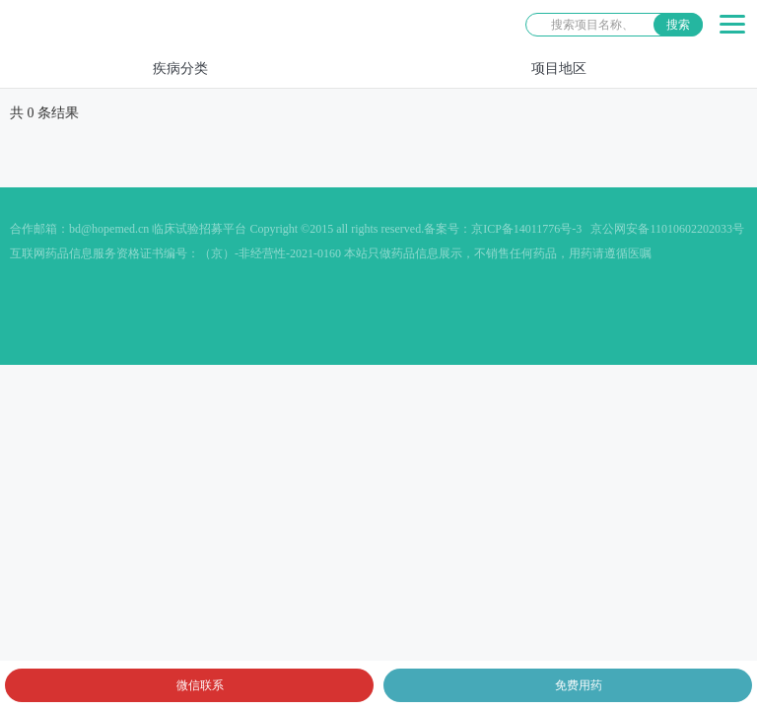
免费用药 (578, 685)
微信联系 (200, 685)
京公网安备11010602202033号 (667, 229)
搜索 (678, 25)
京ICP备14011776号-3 (526, 229)
